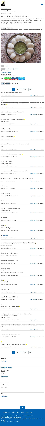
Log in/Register (4, 361)
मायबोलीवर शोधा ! (4, 396)
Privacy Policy (10, 422)
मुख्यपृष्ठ (6, 8)
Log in (3, 83)
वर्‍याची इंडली (16, 69)
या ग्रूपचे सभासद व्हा (4, 377)
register (8, 83)
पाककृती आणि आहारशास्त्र (6, 72)
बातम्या (27, 412)
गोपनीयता (11, 417)
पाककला (6, 66)
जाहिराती (22, 412)
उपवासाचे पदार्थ (8, 69)
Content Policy (16, 422)
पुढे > (25, 89)
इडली (12, 69)
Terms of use (3, 422)
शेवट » (30, 89)
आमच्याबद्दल (16, 417)
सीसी (31, 412)
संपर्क (20, 417)
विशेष (18, 412)
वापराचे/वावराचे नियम (5, 417)
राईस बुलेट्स (5, 236)
